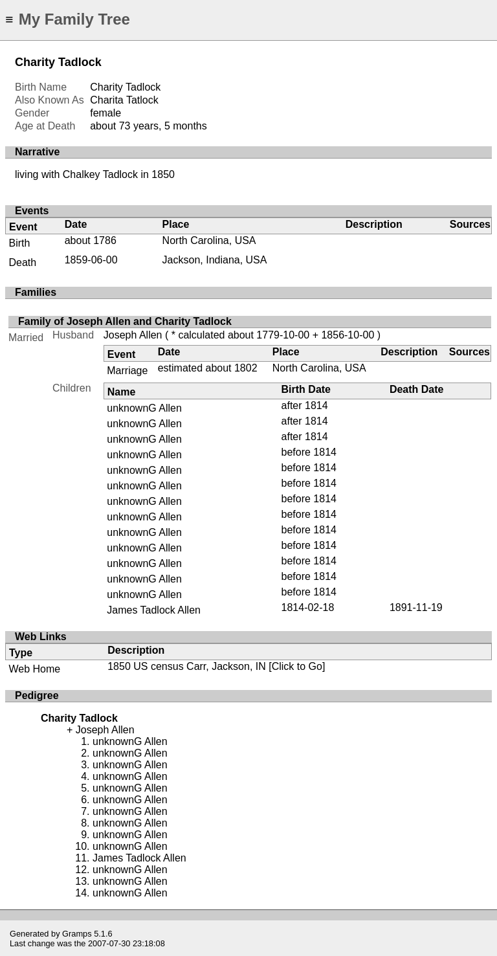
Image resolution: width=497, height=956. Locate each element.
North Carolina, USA (209, 240)
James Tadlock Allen (154, 610)
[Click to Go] (296, 666)
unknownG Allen (144, 408)
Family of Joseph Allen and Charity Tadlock (125, 321)
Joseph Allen (133, 334)
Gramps (77, 934)
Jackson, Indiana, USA (214, 259)
